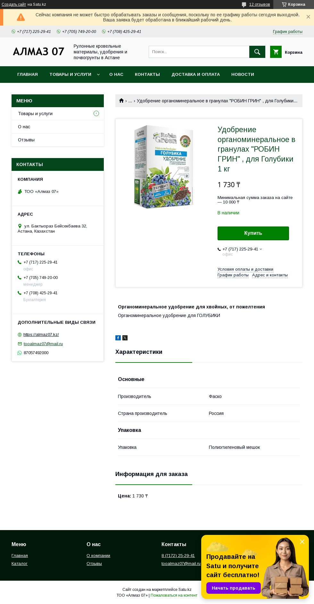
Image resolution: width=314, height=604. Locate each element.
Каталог (20, 563)
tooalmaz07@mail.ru (43, 343)
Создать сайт (14, 4)
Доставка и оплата (195, 74)
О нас (116, 74)
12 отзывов (259, 4)
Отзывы (26, 139)
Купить (253, 233)
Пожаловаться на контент (174, 595)
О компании (98, 555)
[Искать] (257, 52)
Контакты (147, 74)
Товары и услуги (70, 74)
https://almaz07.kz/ (41, 334)
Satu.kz (185, 589)
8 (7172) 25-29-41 (178, 555)
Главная (27, 74)
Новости (242, 74)
